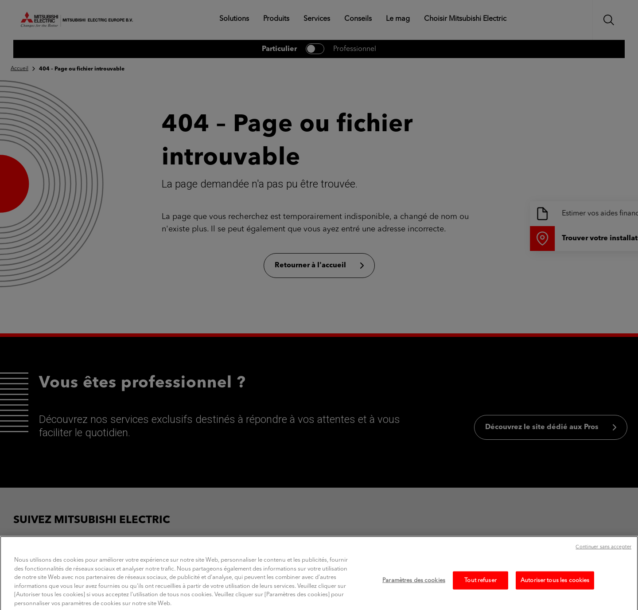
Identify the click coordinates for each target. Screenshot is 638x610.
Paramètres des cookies (413, 588)
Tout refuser (480, 588)
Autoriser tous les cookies (555, 588)
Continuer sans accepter (603, 555)
